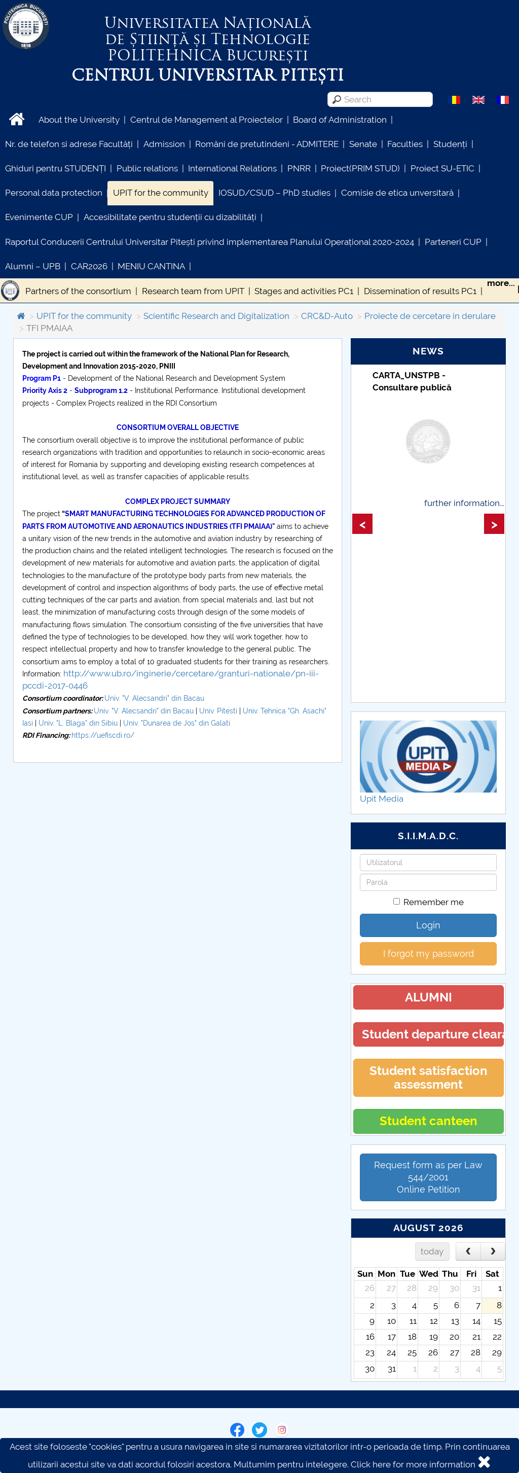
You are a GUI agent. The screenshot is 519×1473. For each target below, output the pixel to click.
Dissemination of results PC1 (420, 291)
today (432, 1251)
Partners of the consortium (78, 291)
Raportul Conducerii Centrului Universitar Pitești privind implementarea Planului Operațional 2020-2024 (209, 242)
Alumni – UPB (32, 266)
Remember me (428, 902)
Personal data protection (53, 193)
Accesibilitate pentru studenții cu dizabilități (170, 217)
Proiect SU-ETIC (442, 168)
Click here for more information (413, 1464)
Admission (164, 144)
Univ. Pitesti (218, 711)
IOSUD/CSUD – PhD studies (274, 193)
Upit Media (381, 799)
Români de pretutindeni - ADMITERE (267, 144)
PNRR (299, 168)
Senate (363, 144)
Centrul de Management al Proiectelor (206, 120)
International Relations (232, 168)
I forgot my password (428, 953)
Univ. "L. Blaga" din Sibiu (79, 723)
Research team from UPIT (193, 291)
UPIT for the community (160, 193)
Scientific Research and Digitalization (216, 316)
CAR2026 (89, 266)
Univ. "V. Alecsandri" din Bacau (154, 698)
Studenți (450, 144)
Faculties (405, 144)
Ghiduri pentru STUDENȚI (55, 168)
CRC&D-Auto (327, 316)
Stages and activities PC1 (303, 291)
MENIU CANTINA (151, 266)
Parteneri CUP (453, 242)
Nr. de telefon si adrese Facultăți (69, 144)
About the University (79, 120)
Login (428, 925)
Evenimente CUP (39, 217)
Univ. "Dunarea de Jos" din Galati (176, 723)
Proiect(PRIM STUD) (360, 168)
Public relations (147, 168)
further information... (464, 503)
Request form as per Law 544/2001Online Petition (428, 1177)
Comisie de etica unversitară (397, 193)
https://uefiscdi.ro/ (102, 735)
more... (501, 283)
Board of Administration (340, 120)
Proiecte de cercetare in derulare (430, 316)
